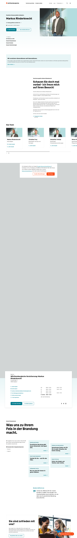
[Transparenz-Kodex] (37, 117)
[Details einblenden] (46, 450)
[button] (10, 38)
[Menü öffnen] (70, 3)
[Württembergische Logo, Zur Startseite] (12, 3)
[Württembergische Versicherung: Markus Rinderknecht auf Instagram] (65, 403)
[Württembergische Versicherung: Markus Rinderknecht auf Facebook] (61, 403)
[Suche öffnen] (67, 3)
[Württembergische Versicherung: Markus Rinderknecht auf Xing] (63, 403)
